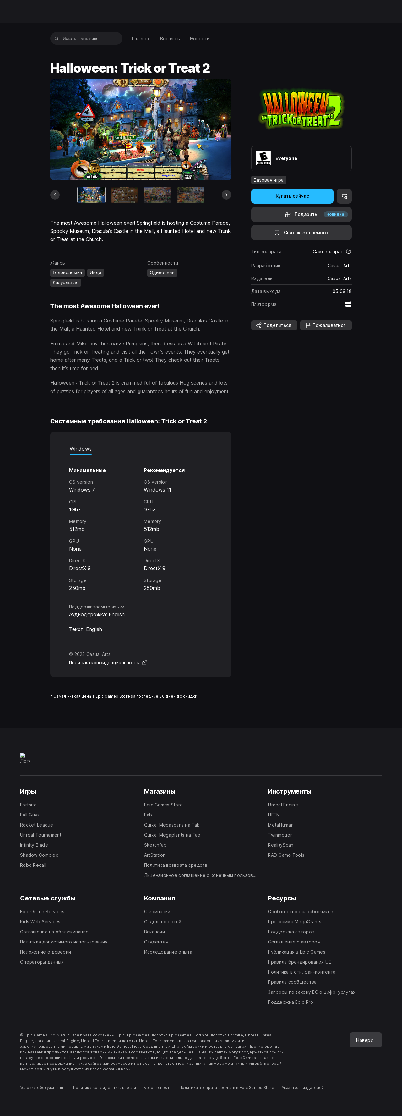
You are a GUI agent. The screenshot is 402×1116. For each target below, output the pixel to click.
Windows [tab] (81, 449)
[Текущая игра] (91, 195)
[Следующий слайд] (226, 195)
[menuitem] (141, 38)
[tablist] (140, 449)
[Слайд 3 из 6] (157, 195)
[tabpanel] (140, 523)
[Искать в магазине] (57, 38)
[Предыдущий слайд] (55, 195)
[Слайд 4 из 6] (190, 195)
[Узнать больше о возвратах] (348, 252)
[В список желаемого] (301, 232)
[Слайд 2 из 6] (124, 195)
